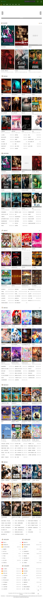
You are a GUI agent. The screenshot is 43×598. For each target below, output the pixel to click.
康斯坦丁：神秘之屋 (7, 457)
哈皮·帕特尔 (21, 137)
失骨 (21, 214)
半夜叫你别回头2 (15, 94)
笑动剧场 (33, 248)
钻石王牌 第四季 (14, 344)
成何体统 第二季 (34, 366)
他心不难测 (21, 218)
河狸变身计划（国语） (5, 403)
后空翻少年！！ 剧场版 (21, 446)
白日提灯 (16, 70)
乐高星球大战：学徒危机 (16, 439)
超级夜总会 (21, 298)
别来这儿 (33, 94)
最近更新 (5, 23)
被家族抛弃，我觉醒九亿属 (21, 366)
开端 (33, 131)
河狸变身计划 (14, 403)
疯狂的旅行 (21, 289)
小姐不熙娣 (11, 586)
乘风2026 (34, 300)
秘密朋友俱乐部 (14, 267)
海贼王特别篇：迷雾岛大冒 (7, 448)
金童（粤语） (21, 146)
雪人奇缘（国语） (21, 443)
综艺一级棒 (34, 298)
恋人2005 (11, 560)
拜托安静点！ (3, 344)
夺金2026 (23, 267)
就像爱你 (11, 549)
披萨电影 (21, 135)
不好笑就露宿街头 (21, 291)
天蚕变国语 (31, 547)
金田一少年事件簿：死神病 (21, 452)
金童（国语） (34, 146)
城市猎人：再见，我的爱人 (7, 452)
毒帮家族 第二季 (7, 223)
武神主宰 (34, 368)
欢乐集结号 (3, 267)
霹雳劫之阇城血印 (31, 586)
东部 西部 (7, 148)
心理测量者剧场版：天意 (21, 454)
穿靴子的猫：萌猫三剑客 (26, 439)
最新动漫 (6, 307)
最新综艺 (6, 230)
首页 (1, 4)
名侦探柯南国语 (7, 380)
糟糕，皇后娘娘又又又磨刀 (34, 523)
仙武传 (7, 377)
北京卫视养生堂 (21, 296)
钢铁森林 (2, 208)
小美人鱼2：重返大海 (36, 421)
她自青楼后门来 (7, 534)
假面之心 (30, 46)
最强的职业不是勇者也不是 (34, 375)
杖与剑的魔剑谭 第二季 (26, 344)
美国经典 (23, 208)
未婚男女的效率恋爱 (34, 223)
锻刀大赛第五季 (14, 112)
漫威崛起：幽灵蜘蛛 (34, 450)
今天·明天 (7, 454)
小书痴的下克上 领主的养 (21, 377)
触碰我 (34, 137)
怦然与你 (21, 223)
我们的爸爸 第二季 (15, 248)
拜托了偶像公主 (24, 325)
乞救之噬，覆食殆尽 (4, 70)
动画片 (16, 4)
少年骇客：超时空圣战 (34, 454)
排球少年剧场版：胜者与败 (34, 452)
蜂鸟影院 (33, 593)
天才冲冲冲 (7, 300)
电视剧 (7, 4)
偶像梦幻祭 (31, 582)
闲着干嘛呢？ (21, 300)
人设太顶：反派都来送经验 (36, 498)
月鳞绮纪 (7, 216)
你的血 (23, 131)
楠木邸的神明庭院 (21, 371)
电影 (4, 4)
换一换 (40, 23)
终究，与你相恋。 (31, 589)
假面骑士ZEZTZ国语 (7, 368)
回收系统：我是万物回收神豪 (37, 517)
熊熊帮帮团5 (7, 366)
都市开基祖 (21, 221)
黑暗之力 (11, 542)
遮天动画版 (31, 571)
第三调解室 (34, 267)
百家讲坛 (13, 285)
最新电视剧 (6, 153)
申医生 (7, 225)
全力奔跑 (7, 141)
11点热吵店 (11, 575)
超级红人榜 (24, 248)
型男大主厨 (11, 573)
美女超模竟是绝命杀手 (26, 517)
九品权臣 (34, 529)
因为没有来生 (3, 46)
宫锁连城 (31, 556)
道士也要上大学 (7, 529)
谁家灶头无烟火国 (31, 544)
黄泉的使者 (34, 373)
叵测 (29, 70)
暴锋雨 (34, 214)
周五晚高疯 (21, 293)
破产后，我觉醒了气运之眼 (34, 525)
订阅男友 (31, 562)
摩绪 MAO (3, 362)
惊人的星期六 (34, 285)
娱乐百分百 (11, 571)
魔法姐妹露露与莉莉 (4, 325)
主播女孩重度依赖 (34, 371)
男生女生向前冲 (4, 285)
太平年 (31, 549)
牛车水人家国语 (31, 553)
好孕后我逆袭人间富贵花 (21, 534)
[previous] (2, 13)
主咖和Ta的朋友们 (34, 289)
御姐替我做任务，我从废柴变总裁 (7, 498)
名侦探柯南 (21, 380)
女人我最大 (11, 568)
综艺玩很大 (7, 296)
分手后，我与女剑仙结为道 (21, 520)
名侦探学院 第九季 (34, 293)
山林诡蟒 (23, 498)
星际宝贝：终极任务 (34, 448)
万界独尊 (31, 568)
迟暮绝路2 (3, 131)
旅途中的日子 (7, 146)
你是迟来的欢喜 (21, 216)
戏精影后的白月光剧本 (21, 532)
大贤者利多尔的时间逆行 (34, 377)
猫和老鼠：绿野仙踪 (15, 421)
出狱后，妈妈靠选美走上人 (21, 529)
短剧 (19, 4)
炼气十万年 (31, 575)
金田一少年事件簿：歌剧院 (21, 448)
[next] (40, 13)
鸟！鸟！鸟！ (3, 439)
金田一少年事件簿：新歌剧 (21, 450)
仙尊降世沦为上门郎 (15, 498)
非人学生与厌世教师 (7, 375)
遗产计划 (11, 551)
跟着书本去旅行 (34, 139)
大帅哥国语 (31, 560)
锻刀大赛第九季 (21, 302)
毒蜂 (2, 94)
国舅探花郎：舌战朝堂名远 (34, 527)
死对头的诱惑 (34, 532)
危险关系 (23, 94)
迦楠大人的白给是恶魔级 (21, 373)
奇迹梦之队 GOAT (25, 403)
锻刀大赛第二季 (34, 141)
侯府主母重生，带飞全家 (7, 520)
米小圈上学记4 (34, 216)
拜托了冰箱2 (3, 248)
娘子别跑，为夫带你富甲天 (7, 527)
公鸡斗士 (33, 344)
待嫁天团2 (13, 131)
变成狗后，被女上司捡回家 (7, 523)
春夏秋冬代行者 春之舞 (21, 375)
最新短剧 (6, 462)
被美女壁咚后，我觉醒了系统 (27, 480)
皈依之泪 (23, 112)
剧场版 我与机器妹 (7, 446)
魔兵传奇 (31, 584)
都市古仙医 (7, 371)
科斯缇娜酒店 (7, 212)
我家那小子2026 (7, 293)
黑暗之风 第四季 (34, 218)
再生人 (11, 558)
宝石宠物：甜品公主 (35, 439)
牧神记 (33, 362)
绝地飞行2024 (11, 553)
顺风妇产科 (31, 542)
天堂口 (11, 556)
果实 (34, 135)
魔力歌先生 (34, 291)
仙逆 (33, 325)
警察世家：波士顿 (21, 212)
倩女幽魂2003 (31, 551)
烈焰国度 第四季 (34, 212)
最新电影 (6, 76)
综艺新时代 (7, 289)
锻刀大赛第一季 (7, 144)
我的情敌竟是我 (7, 221)
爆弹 (21, 144)
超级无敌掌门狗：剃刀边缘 (36, 403)
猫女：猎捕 (21, 457)
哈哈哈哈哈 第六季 (25, 285)
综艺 (10, 4)
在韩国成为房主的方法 (19, 46)
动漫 (13, 4)
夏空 (33, 208)
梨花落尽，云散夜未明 (5, 480)
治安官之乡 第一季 (7, 214)
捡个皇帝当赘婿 (21, 525)
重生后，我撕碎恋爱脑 (21, 523)
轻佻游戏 (21, 148)
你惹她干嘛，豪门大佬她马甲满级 (17, 517)
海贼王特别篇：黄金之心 (34, 446)
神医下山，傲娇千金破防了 (7, 525)
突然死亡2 (11, 562)
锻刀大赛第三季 (21, 141)
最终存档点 (7, 139)
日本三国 (13, 325)
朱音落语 (7, 373)
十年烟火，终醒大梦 (35, 480)
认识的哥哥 (7, 298)
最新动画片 (6, 384)
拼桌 (33, 112)
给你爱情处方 (34, 221)
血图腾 (21, 139)
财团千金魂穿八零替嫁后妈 (34, 520)
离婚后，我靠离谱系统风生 (21, 527)
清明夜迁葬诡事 (4, 517)
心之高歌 (7, 135)
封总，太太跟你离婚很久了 (7, 532)
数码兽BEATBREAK (15, 362)
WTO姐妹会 (11, 582)
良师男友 (21, 225)
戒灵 (34, 144)
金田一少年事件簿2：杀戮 (7, 450)
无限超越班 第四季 (7, 291)
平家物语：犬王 (34, 443)
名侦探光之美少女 (25, 362)
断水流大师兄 (7, 137)
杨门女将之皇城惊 (11, 547)
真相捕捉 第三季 (14, 208)
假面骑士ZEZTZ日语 (21, 368)
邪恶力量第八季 (31, 558)
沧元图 (31, 577)
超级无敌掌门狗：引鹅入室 (26, 421)
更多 (40, 76)
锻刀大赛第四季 (4, 112)
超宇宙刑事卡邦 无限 (7, 218)
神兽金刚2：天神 (31, 580)
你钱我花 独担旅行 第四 (7, 302)
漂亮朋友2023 (11, 544)
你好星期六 (34, 296)
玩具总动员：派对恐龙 (7, 443)
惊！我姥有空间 (14, 480)
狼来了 (2, 421)
